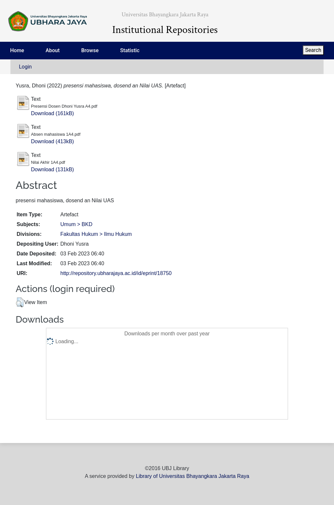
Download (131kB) (52, 169)
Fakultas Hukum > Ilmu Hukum (96, 234)
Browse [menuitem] (90, 50)
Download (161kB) (52, 113)
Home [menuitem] (17, 50)
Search (313, 50)
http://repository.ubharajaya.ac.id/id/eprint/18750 (116, 273)
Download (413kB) (52, 141)
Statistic (129, 50)
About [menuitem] (53, 50)
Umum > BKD (76, 224)
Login (25, 67)
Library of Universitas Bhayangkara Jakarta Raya (192, 476)
